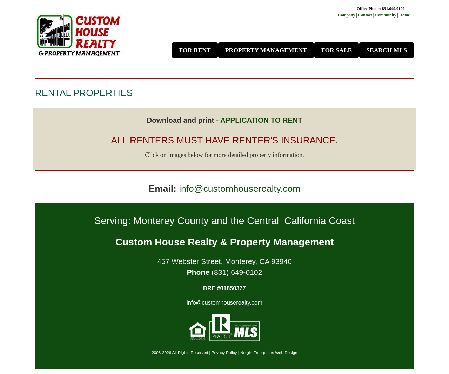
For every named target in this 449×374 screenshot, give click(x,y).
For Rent (194, 50)
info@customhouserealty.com (239, 188)
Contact (365, 15)
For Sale (336, 50)
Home (404, 15)
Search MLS (386, 50)
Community (385, 15)
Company (346, 15)
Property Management (266, 50)
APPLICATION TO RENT (261, 120)
